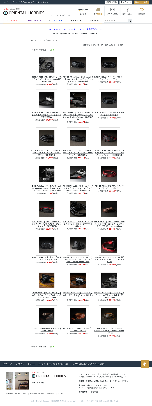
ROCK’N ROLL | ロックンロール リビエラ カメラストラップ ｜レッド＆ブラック (109, 259)
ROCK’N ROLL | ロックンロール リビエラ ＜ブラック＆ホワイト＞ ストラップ (78, 295)
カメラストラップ (41, 40)
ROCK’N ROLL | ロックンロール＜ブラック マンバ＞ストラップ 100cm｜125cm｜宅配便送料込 (46, 152)
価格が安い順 (98, 45)
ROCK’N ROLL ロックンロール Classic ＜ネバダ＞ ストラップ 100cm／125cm (109, 330)
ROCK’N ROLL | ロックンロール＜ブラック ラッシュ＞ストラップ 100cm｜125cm (78, 224)
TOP (31, 40)
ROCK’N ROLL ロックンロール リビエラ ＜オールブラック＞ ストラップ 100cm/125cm (109, 295)
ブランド (31, 364)
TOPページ (7, 364)
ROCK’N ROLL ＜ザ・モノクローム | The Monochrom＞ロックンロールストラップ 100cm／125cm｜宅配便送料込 (46, 188)
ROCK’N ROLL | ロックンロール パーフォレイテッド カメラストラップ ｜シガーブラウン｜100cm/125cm (109, 224)
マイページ (126, 2)
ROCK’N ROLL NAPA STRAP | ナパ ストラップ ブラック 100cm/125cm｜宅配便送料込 (47, 79)
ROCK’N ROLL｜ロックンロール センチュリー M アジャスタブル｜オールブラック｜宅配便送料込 (78, 152)
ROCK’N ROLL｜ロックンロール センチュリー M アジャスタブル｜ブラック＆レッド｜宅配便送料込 (46, 224)
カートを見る (141, 2)
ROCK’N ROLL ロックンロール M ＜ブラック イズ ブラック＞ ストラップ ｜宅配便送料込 (47, 115)
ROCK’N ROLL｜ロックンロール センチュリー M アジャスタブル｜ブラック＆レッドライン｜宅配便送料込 (109, 152)
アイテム (41, 364)
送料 (97, 11)
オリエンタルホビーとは (60, 15)
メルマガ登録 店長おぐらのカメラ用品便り (88, 364)
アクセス (61, 394)
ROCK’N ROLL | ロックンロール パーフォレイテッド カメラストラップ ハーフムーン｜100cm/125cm (78, 259)
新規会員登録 (111, 2)
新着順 (120, 45)
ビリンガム (20, 364)
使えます (83, 11)
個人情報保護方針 (37, 394)
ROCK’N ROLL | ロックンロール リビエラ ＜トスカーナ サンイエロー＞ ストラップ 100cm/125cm (46, 295)
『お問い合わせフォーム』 (103, 381)
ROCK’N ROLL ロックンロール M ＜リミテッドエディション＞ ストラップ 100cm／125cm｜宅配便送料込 (78, 188)
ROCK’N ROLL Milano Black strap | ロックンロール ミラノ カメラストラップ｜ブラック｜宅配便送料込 (78, 79)
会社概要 (50, 394)
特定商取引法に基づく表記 (16, 394)
